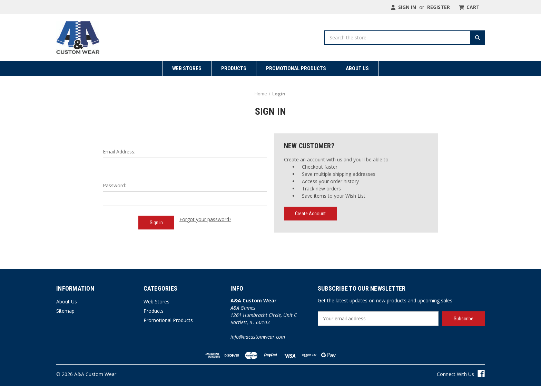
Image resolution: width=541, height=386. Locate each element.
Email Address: (119, 151)
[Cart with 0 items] (469, 7)
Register (438, 7)
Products (233, 68)
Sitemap (65, 311)
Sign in (403, 7)
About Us (357, 68)
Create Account (310, 213)
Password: (114, 185)
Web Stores (186, 68)
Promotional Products (296, 68)
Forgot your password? (205, 219)
